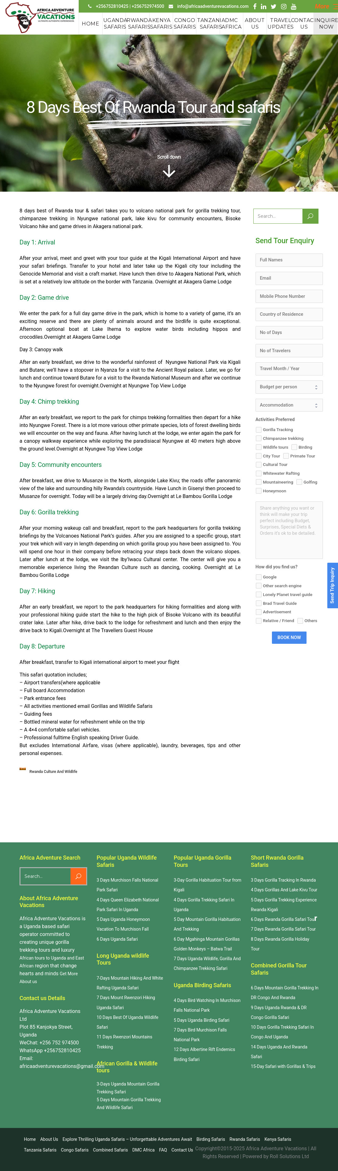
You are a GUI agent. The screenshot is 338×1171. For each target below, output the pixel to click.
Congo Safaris (75, 1149)
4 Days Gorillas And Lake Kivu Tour (284, 889)
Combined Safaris (110, 1149)
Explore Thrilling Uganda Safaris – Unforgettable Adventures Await (127, 1139)
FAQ (163, 1149)
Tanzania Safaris (40, 1149)
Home (30, 1139)
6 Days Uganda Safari (117, 939)
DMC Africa (143, 1149)
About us (49, 1139)
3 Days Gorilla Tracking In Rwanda (283, 880)
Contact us (182, 1149)
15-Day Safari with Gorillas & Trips (283, 1066)
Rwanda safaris (244, 1139)
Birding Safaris (210, 1139)
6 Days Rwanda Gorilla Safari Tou (282, 919)
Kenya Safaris (277, 1139)
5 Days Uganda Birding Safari (201, 1020)
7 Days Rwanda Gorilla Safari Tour (283, 929)
